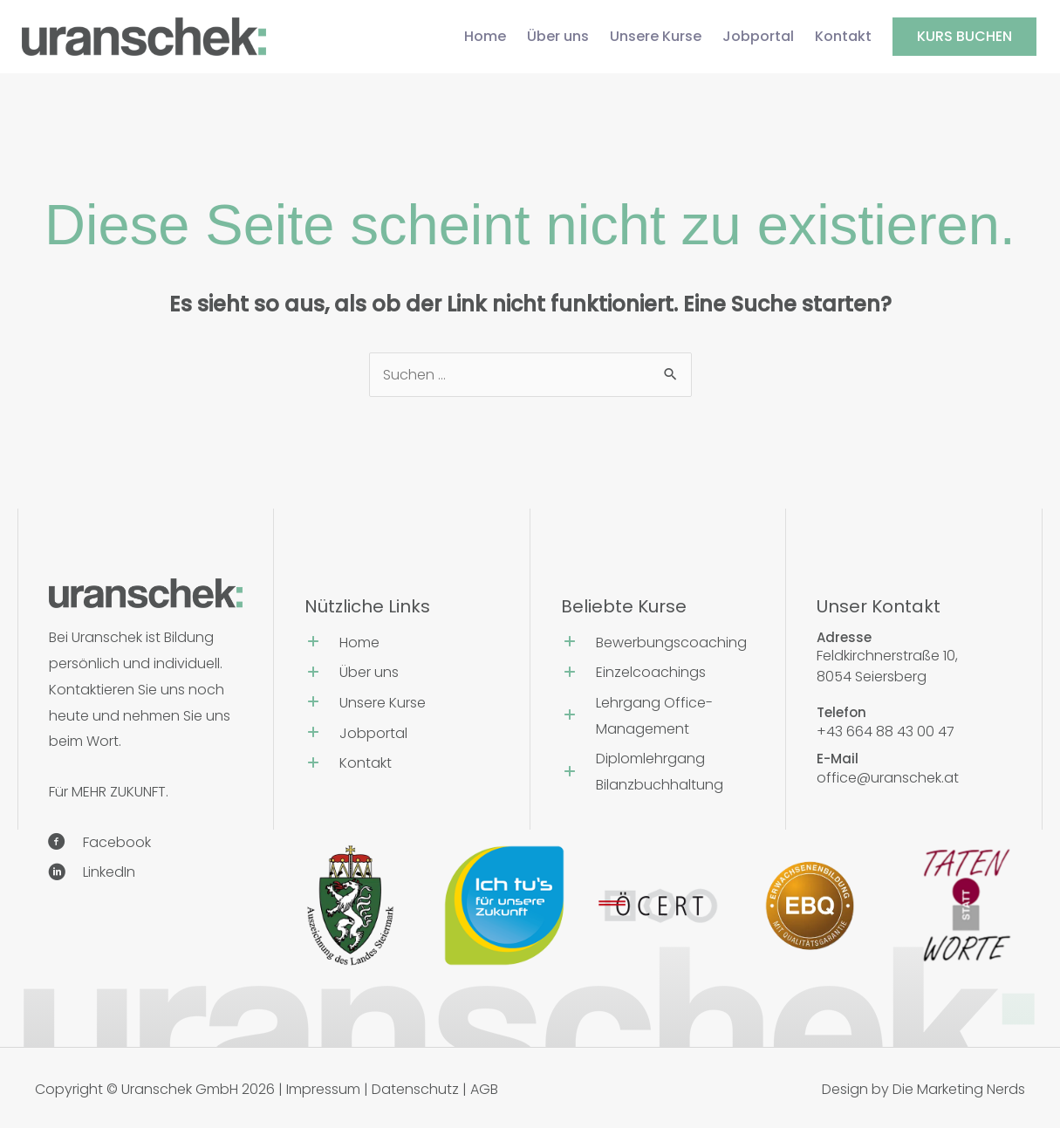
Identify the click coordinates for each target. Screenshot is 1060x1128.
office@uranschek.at (888, 778)
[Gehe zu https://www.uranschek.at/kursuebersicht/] (401, 705)
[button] (964, 36)
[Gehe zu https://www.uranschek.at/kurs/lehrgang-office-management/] (658, 718)
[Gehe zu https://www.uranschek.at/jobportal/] (401, 736)
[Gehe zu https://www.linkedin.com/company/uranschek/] (139, 874)
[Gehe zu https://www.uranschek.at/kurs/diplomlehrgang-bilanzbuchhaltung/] (658, 774)
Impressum (323, 1089)
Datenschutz (415, 1089)
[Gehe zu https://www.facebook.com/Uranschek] (139, 845)
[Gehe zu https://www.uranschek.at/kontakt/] (401, 765)
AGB (484, 1089)
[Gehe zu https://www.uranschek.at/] (401, 645)
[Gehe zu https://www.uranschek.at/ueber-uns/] (401, 675)
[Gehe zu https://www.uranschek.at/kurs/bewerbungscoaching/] (658, 645)
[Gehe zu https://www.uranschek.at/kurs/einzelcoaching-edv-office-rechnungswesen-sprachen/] (658, 675)
